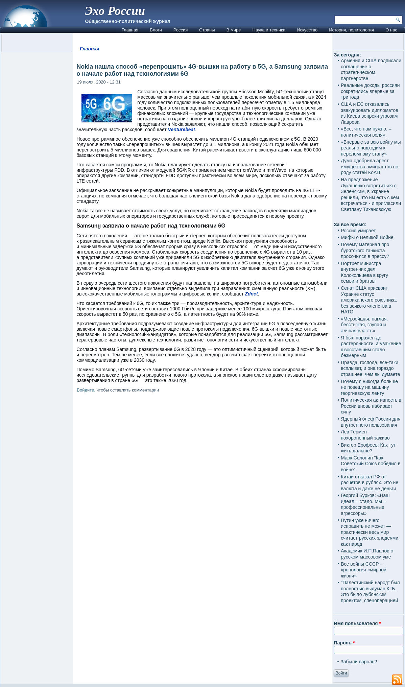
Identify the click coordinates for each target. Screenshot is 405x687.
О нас (391, 29)
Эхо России (115, 11)
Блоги (156, 29)
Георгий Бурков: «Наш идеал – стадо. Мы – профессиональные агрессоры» (365, 504)
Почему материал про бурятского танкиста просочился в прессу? (365, 250)
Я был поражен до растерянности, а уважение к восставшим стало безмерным (371, 346)
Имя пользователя (357, 623)
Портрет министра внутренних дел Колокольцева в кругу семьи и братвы (364, 272)
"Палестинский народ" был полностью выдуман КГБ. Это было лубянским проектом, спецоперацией (370, 591)
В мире (234, 29)
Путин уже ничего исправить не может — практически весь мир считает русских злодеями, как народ (370, 532)
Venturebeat (181, 129)
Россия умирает (358, 230)
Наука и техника (269, 29)
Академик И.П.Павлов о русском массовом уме (367, 554)
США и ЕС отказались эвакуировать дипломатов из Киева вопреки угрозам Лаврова (369, 113)
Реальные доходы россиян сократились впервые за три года (370, 91)
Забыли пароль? (358, 661)
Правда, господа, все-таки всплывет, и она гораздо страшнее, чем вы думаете (370, 368)
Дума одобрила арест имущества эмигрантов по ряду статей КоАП (369, 166)
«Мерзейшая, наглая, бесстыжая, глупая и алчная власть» (364, 324)
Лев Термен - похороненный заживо (365, 435)
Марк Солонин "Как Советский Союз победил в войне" (370, 463)
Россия (180, 29)
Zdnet (251, 294)
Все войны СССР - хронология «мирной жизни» (363, 569)
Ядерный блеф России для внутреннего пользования (370, 422)
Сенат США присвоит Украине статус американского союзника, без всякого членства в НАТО (369, 299)
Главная (130, 29)
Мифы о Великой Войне (367, 237)
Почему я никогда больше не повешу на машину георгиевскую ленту (369, 387)
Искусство (307, 29)
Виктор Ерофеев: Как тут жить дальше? (368, 448)
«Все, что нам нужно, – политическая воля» (366, 132)
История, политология (351, 29)
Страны (207, 29)
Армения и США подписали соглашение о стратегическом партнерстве (371, 69)
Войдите (85, 390)
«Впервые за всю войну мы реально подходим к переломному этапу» (371, 148)
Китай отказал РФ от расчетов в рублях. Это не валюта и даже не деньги (369, 482)
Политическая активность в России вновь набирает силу (371, 405)
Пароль (344, 642)
